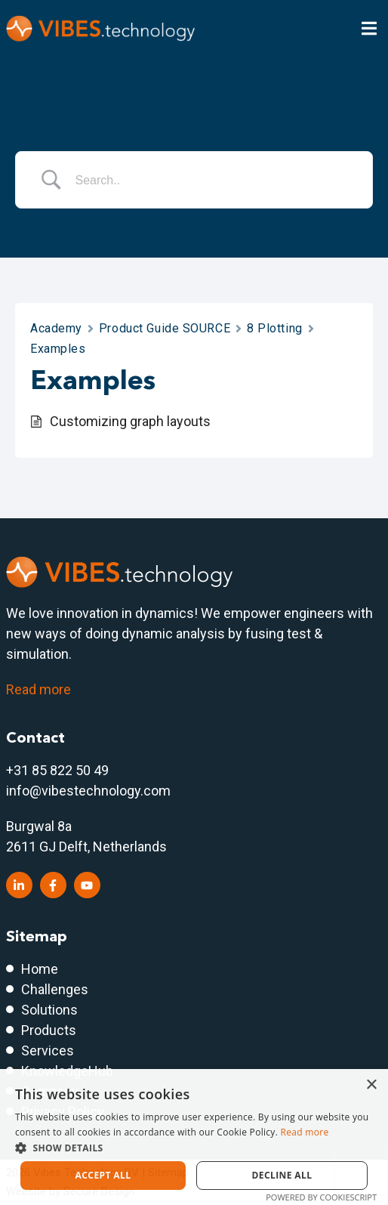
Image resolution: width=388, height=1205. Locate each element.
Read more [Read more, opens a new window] (305, 1132)
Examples (57, 348)
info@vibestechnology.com (88, 791)
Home (39, 969)
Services (47, 1050)
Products (48, 1030)
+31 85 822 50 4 (53, 770)
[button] (194, 1147)
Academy (56, 328)
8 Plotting (275, 328)
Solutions (49, 1010)
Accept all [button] (103, 1175)
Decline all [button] (282, 1175)
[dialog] (194, 1137)
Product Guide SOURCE (164, 328)
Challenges (54, 989)
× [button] (371, 1085)
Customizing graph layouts (130, 421)
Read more (38, 689)
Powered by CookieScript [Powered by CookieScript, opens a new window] (321, 1197)
